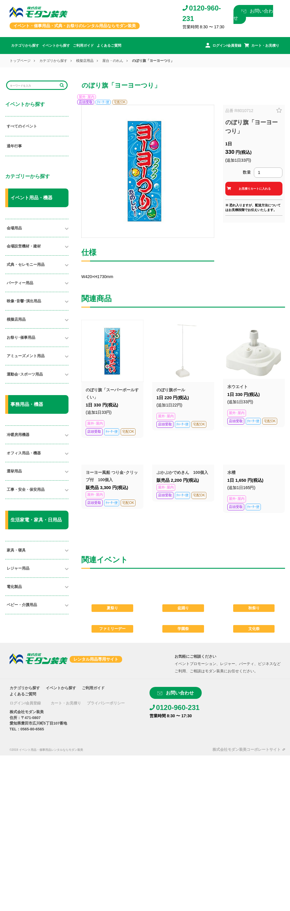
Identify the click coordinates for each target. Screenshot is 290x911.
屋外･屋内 (86, 97)
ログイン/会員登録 (25, 703)
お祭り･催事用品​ (21, 337)
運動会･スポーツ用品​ (25, 374)
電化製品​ (14, 586)
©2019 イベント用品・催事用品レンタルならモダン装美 (46, 749)
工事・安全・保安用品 (26, 489)
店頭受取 (86, 102)
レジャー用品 (18, 568)
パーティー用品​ (20, 283)
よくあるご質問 (109, 45)
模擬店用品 (85, 61)
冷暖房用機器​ (18, 434)
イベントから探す (56, 45)
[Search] (33, 85)
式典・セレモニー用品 (26, 264)
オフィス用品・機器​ (24, 453)
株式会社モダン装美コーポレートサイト (246, 749)
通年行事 (14, 146)
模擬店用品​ (16, 319)
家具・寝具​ (16, 550)
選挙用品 (14, 471)
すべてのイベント (22, 126)
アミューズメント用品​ (26, 356)
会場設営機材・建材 (24, 246)
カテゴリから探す (25, 45)
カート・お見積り (66, 703)
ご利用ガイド (83, 45)
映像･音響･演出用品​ (24, 301)
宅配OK (120, 102)
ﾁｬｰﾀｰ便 (103, 102)
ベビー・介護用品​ (22, 605)
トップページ (20, 61)
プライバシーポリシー (106, 703)
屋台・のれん (112, 61)
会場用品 (14, 228)
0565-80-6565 (32, 729)
